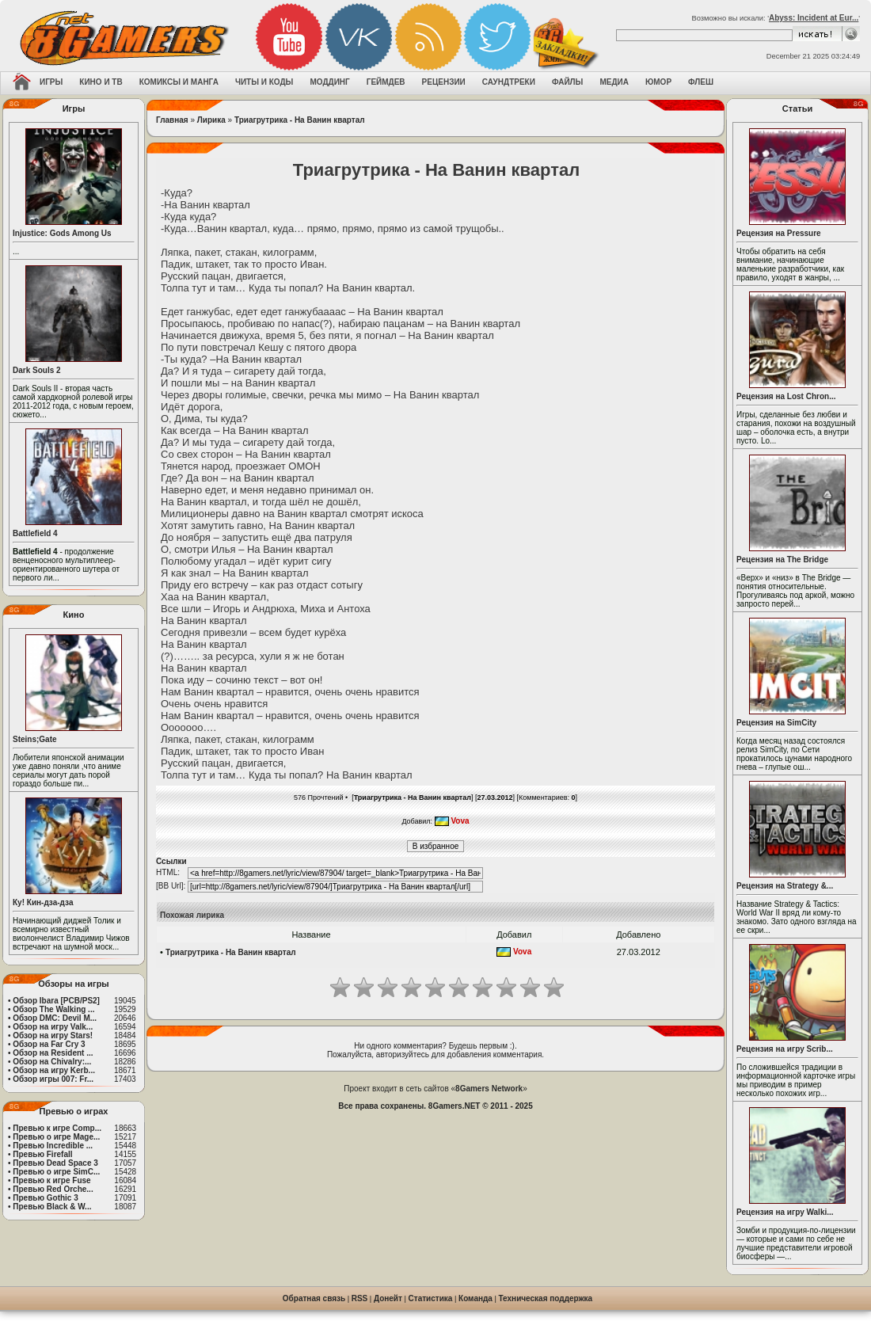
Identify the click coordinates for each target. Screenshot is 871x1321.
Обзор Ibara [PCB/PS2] (56, 1000)
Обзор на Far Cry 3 (49, 1044)
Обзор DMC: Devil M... (55, 1018)
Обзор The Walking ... (53, 1009)
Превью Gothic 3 (45, 1197)
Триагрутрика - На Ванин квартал (299, 120)
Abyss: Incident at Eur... (813, 17)
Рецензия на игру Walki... (785, 1212)
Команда (475, 1298)
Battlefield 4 (35, 533)
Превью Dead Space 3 (55, 1163)
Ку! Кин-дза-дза (43, 902)
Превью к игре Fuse (51, 1180)
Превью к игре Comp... (57, 1128)
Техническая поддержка (546, 1298)
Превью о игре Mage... (56, 1137)
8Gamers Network (489, 1088)
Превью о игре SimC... (56, 1171)
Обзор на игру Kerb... (54, 1070)
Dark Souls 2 (37, 370)
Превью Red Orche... (53, 1189)
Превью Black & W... (52, 1206)
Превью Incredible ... (53, 1145)
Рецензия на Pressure (778, 233)
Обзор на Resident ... (53, 1053)
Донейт (388, 1298)
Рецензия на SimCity (776, 722)
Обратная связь (314, 1298)
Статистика (431, 1298)
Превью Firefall (42, 1154)
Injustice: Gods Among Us (62, 233)
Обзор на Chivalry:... (52, 1061)
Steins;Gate (35, 739)
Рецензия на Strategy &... (784, 885)
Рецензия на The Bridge (782, 559)
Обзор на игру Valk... (53, 1026)
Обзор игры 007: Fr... (53, 1079)
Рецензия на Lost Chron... (786, 396)
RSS (360, 1298)
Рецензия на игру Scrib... (784, 1049)
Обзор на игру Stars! (53, 1035)
